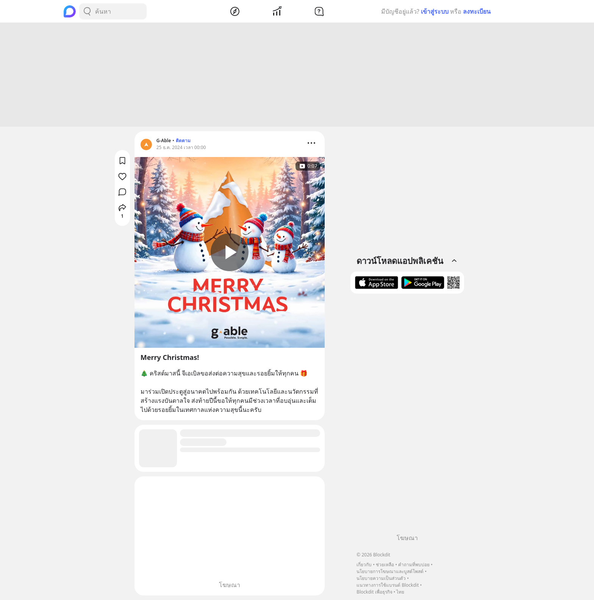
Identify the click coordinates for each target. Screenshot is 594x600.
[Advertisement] (297, 74)
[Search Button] (87, 11)
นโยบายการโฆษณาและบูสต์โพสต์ (390, 571)
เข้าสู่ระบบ (435, 11)
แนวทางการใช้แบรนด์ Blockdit (387, 585)
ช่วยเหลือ (385, 564)
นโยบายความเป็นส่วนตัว (381, 578)
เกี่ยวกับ (364, 564)
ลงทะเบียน (477, 11)
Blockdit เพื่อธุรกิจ (374, 592)
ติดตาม (183, 140)
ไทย (400, 592)
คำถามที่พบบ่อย (414, 564)
